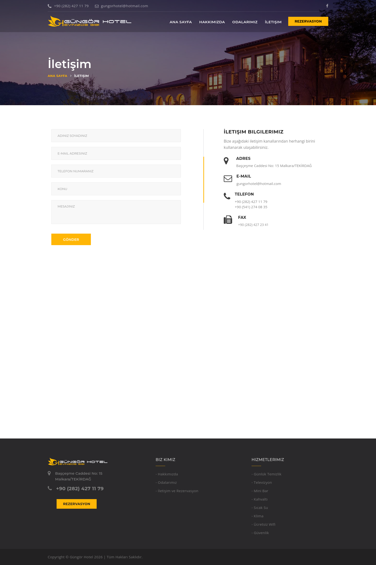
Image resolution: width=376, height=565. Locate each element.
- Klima (258, 515)
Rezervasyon (308, 21)
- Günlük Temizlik (267, 474)
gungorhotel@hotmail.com (121, 5)
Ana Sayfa (181, 22)
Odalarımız (245, 22)
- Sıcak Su (260, 507)
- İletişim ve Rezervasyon (177, 490)
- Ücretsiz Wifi (264, 524)
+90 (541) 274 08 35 (251, 206)
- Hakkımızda (167, 474)
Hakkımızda (212, 22)
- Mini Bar (260, 490)
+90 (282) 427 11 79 (68, 5)
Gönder (71, 239)
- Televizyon (262, 482)
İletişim (273, 22)
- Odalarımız (166, 482)
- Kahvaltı (260, 499)
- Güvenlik (260, 532)
